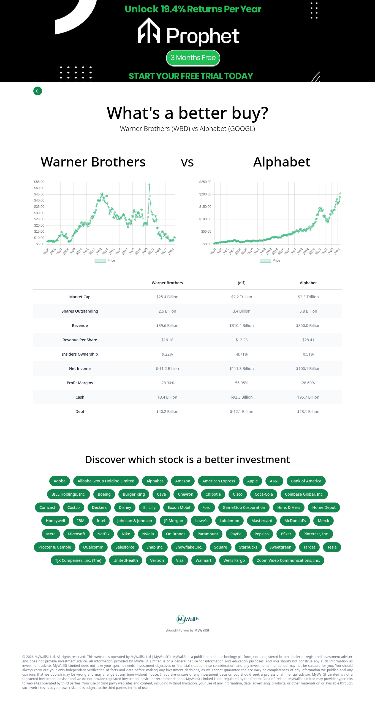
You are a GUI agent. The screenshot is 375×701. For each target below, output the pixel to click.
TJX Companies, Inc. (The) (78, 560)
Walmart (203, 560)
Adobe (60, 481)
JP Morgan (173, 520)
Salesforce (124, 547)
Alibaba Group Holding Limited (106, 481)
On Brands (175, 533)
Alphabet (154, 481)
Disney (125, 507)
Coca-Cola (264, 494)
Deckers (99, 507)
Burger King (134, 494)
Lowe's (201, 520)
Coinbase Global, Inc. (304, 494)
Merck (323, 520)
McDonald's (295, 520)
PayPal (236, 533)
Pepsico (262, 533)
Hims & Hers (288, 507)
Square (220, 547)
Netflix (103, 533)
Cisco (238, 494)
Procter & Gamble (54, 547)
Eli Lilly (149, 507)
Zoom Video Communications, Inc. (288, 560)
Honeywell (55, 520)
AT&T (274, 481)
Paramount (207, 533)
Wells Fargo (234, 560)
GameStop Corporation (244, 507)
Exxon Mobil (179, 507)
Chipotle (213, 494)
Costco (73, 507)
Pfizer (286, 533)
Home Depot (324, 507)
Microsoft (76, 533)
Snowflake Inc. (188, 547)
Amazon (182, 481)
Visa (179, 560)
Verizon (157, 560)
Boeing (104, 494)
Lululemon (229, 520)
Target (309, 547)
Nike (126, 533)
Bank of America (306, 481)
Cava (161, 494)
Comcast (47, 507)
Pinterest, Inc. (316, 533)
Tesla (332, 547)
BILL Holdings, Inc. (68, 494)
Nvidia (148, 533)
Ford (206, 507)
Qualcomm (93, 547)
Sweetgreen (281, 547)
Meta (51, 533)
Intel (101, 520)
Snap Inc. (154, 547)
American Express (218, 481)
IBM (81, 520)
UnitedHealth (125, 560)
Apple (252, 481)
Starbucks (248, 547)
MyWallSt (201, 630)
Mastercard (261, 520)
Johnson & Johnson (134, 520)
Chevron (185, 494)
